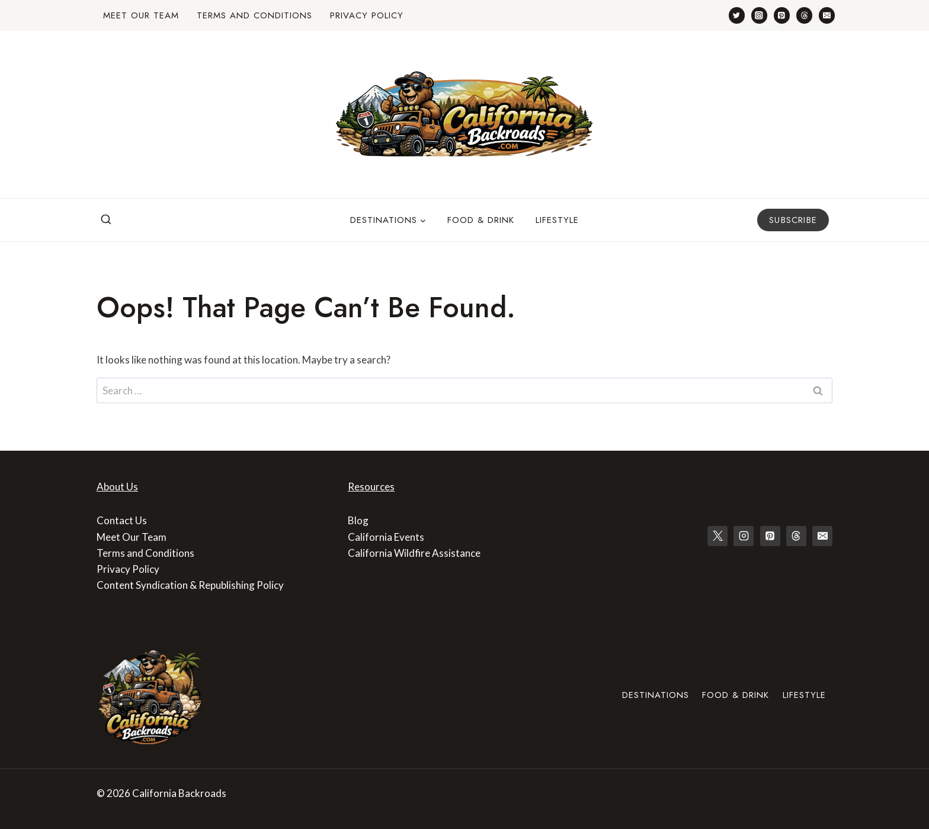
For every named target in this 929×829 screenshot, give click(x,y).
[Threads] (804, 15)
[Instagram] (759, 15)
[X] (717, 536)
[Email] (827, 15)
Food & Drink (480, 220)
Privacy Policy (366, 15)
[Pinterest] (782, 15)
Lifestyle (557, 220)
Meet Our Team (141, 15)
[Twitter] (737, 15)
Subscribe (793, 220)
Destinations (655, 695)
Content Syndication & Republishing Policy (190, 585)
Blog (358, 520)
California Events (386, 537)
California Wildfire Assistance (414, 553)
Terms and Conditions (254, 15)
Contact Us (122, 520)
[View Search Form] (106, 220)
